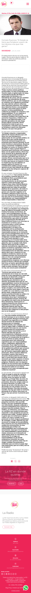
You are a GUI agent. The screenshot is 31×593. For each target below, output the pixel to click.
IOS (21, 483)
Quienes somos (15, 590)
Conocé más (8, 527)
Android (11, 483)
